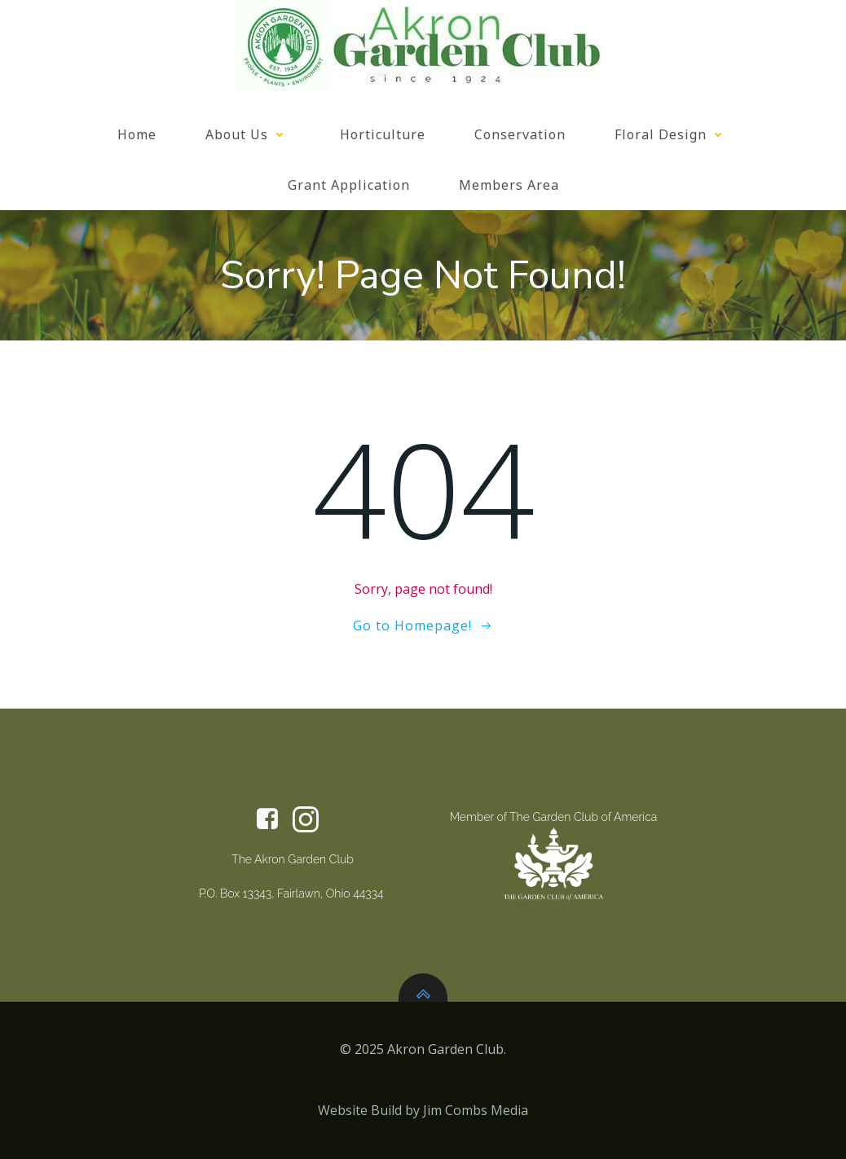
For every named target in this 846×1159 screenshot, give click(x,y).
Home (136, 134)
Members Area (509, 185)
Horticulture (382, 134)
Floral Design (672, 134)
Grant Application (349, 185)
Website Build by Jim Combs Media (423, 1110)
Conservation (520, 134)
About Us (248, 134)
